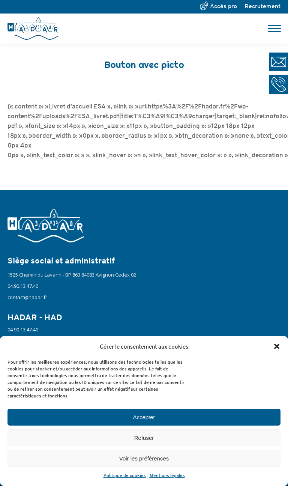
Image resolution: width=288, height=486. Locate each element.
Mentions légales (167, 475)
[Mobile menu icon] (274, 28)
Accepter (144, 417)
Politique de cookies (125, 475)
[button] (276, 346)
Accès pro (223, 6)
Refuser (144, 438)
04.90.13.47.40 (23, 286)
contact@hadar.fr (27, 297)
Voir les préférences (144, 458)
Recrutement (262, 6)
